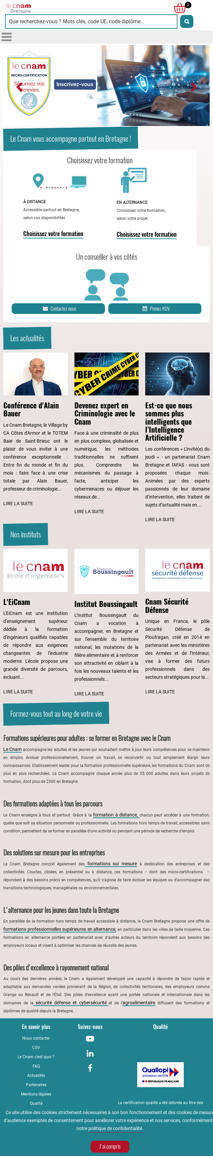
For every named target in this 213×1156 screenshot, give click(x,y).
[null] (178, 8)
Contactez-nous (59, 308)
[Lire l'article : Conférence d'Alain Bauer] (35, 430)
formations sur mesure (111, 863)
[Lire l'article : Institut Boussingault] (106, 623)
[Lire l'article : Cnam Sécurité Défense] (177, 622)
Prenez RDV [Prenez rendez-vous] (156, 308)
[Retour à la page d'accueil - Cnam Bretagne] (56, 8)
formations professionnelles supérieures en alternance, (59, 929)
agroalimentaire (139, 1002)
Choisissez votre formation (53, 233)
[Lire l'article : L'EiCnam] (35, 622)
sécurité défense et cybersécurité (71, 1002)
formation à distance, (116, 814)
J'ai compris (110, 1147)
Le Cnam (12, 749)
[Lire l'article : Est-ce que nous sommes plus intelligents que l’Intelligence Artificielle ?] (177, 438)
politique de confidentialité (115, 1129)
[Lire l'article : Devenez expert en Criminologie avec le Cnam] (106, 434)
